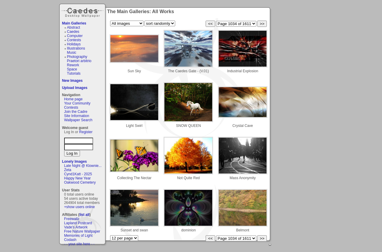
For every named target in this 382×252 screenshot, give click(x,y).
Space (72, 69)
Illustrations (76, 48)
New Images (72, 81)
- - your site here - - (79, 244)
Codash (70, 240)
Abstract (73, 27)
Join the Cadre (75, 112)
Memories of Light (78, 235)
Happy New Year (77, 178)
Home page (73, 99)
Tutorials (74, 73)
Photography (77, 57)
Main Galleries (74, 23)
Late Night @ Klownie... (83, 166)
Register (86, 132)
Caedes (83, 11)
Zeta (67, 170)
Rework (73, 65)
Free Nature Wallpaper (82, 231)
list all (84, 215)
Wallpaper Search (78, 120)
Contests (74, 40)
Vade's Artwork (76, 227)
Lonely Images (74, 161)
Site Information (76, 116)
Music (71, 52)
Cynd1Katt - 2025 (78, 174)
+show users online (79, 207)
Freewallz (71, 219)
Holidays (74, 44)
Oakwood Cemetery (80, 182)
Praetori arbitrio (79, 61)
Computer (75, 36)
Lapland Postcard (78, 223)
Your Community (77, 103)
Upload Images (74, 88)
